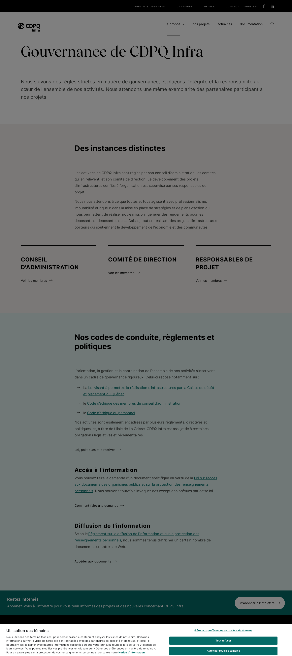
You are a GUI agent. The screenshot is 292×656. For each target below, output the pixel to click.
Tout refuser (223, 643)
